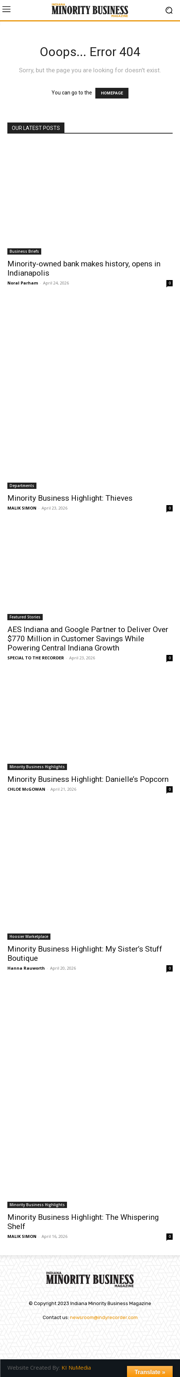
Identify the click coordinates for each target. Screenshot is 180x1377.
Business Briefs (24, 251)
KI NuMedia (76, 1367)
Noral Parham (22, 283)
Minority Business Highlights (37, 766)
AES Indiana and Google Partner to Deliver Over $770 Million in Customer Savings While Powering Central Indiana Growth (87, 638)
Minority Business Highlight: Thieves (70, 498)
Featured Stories (25, 617)
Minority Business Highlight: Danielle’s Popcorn (88, 779)
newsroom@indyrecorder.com (104, 1317)
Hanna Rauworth (26, 968)
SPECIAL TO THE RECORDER (35, 657)
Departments (22, 485)
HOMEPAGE (112, 93)
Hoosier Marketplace (29, 936)
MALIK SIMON (21, 508)
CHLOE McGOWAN (26, 789)
